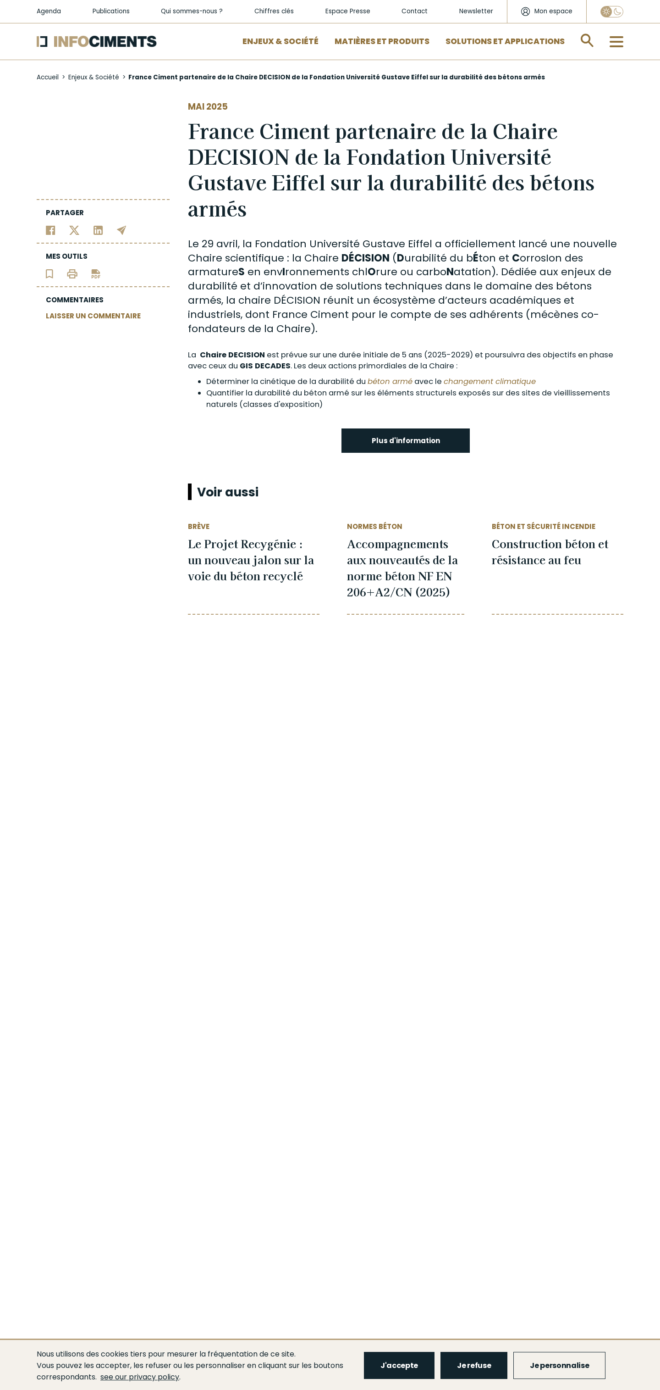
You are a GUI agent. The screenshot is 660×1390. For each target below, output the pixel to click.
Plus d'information (406, 440)
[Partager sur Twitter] (74, 229)
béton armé (390, 381)
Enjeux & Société (280, 41)
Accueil (48, 77)
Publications (111, 11)
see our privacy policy (139, 1377)
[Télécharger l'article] (95, 273)
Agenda (49, 11)
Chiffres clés (274, 11)
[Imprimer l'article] (72, 273)
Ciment (329, 314)
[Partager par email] (121, 229)
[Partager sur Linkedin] (98, 229)
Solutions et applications (505, 41)
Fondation (281, 244)
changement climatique (490, 381)
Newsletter (476, 11)
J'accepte (399, 1365)
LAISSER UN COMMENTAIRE (93, 316)
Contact (415, 11)
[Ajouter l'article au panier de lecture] (49, 273)
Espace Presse (347, 11)
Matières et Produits (382, 41)
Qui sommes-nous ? (192, 11)
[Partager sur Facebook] (50, 229)
